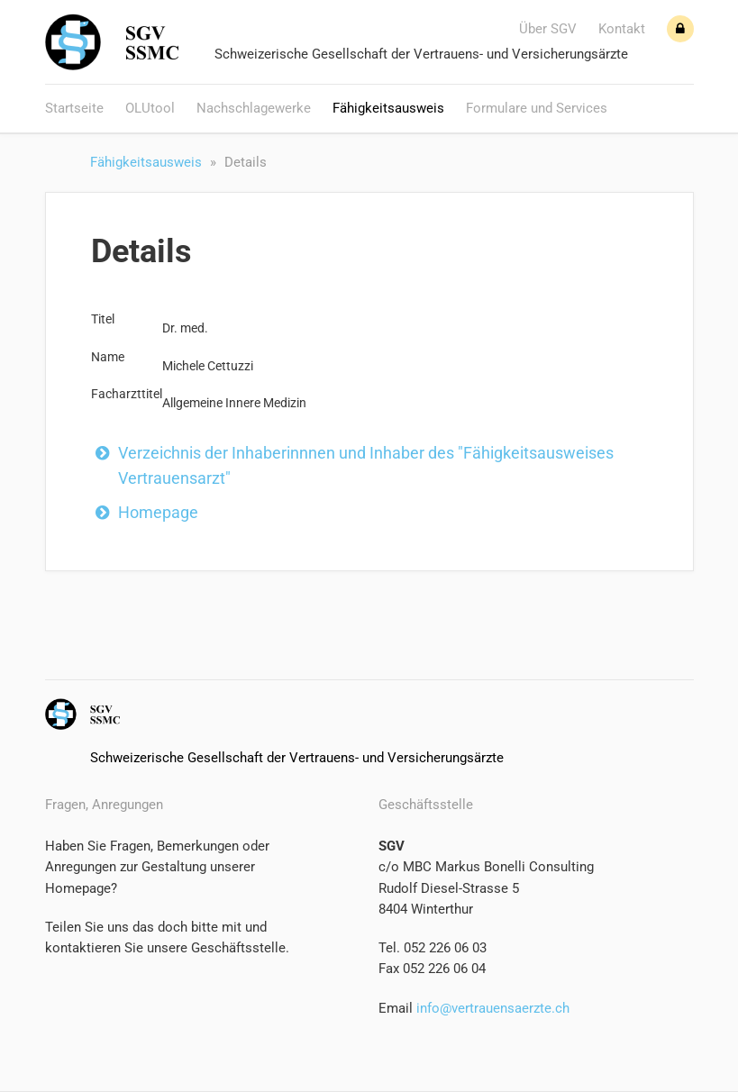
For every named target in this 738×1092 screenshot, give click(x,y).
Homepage (158, 512)
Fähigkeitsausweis (388, 108)
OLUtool (150, 108)
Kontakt (621, 29)
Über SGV (548, 29)
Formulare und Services (536, 108)
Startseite (74, 108)
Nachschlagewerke (253, 108)
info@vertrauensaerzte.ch (491, 1008)
